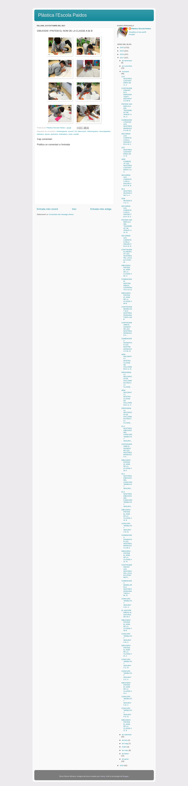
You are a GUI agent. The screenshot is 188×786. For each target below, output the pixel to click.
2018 (122, 54)
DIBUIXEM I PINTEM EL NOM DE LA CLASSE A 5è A (126, 465)
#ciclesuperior (62, 131)
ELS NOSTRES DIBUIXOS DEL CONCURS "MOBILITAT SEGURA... (126, 433)
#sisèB (76, 134)
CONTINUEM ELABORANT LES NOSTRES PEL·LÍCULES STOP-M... (126, 256)
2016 (122, 765)
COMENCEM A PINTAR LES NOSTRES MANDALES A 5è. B (126, 125)
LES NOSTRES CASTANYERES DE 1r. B (126, 152)
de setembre (127, 735)
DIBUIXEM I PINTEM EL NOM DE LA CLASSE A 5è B (126, 625)
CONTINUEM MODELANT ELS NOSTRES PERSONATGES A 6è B (126, 313)
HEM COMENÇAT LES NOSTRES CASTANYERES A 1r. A (126, 165)
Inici (74, 209)
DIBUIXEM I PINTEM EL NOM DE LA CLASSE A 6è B (126, 298)
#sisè (70, 134)
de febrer (125, 754)
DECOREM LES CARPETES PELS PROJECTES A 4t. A (126, 139)
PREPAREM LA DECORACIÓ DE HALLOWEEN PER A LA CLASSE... (126, 379)
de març (125, 750)
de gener (125, 759)
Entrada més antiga (100, 209)
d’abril (124, 747)
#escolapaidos (104, 131)
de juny (125, 740)
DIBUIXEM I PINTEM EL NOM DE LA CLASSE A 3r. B (126, 725)
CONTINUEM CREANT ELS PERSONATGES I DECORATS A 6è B (126, 94)
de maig (125, 743)
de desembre (127, 61)
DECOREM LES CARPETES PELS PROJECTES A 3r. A (126, 211)
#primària (54, 134)
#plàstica (40, 134)
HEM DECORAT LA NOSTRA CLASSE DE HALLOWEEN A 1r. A (126, 397)
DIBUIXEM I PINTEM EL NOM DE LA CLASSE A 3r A (126, 688)
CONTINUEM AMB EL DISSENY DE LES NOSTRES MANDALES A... (126, 329)
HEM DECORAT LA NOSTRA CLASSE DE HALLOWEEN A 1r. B (126, 361)
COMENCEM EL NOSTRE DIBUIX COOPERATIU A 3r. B (126, 284)
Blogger (126, 776)
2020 (122, 47)
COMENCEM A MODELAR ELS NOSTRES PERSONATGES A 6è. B (126, 588)
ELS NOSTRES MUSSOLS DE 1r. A (126, 192)
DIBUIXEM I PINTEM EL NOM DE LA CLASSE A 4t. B (126, 515)
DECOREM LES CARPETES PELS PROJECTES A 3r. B (126, 241)
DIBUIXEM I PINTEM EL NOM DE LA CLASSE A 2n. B (126, 556)
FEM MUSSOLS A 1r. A (126, 201)
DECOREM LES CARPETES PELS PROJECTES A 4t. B (126, 180)
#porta (47, 134)
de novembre (127, 66)
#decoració (82, 131)
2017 (122, 58)
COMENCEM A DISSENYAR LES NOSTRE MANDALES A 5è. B (126, 345)
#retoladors (63, 134)
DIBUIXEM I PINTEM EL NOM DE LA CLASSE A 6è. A (126, 270)
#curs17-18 (72, 131)
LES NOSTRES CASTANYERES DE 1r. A (126, 81)
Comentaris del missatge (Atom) (61, 214)
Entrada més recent (47, 209)
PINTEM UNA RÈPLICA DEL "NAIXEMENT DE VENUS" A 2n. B (126, 226)
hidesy (102, 776)
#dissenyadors (92, 131)
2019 (122, 51)
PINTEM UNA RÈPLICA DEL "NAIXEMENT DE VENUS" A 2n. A (126, 110)
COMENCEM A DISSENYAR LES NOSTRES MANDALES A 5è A (126, 541)
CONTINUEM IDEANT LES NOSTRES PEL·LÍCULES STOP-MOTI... (126, 571)
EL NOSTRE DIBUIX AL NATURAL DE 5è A (126, 613)
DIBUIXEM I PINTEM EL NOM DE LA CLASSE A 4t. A (126, 651)
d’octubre (125, 72)
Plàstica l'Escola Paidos (62, 15)
